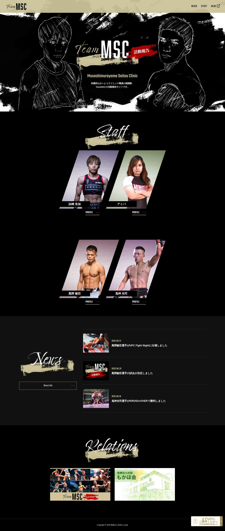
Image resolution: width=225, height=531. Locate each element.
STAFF (204, 6)
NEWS (194, 6)
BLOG (215, 6)
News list (48, 386)
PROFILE (89, 212)
